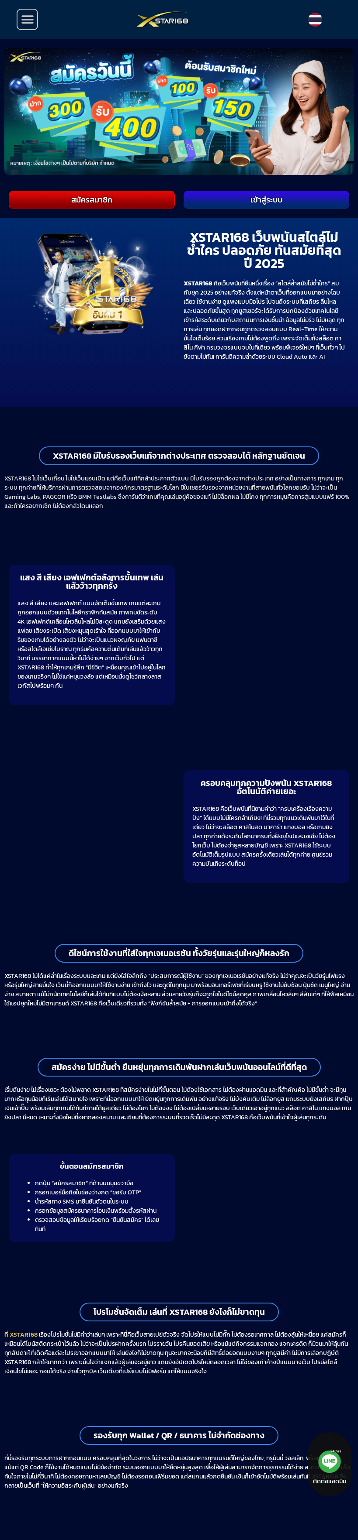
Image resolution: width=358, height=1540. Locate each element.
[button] (27, 19)
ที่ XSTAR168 (21, 1334)
